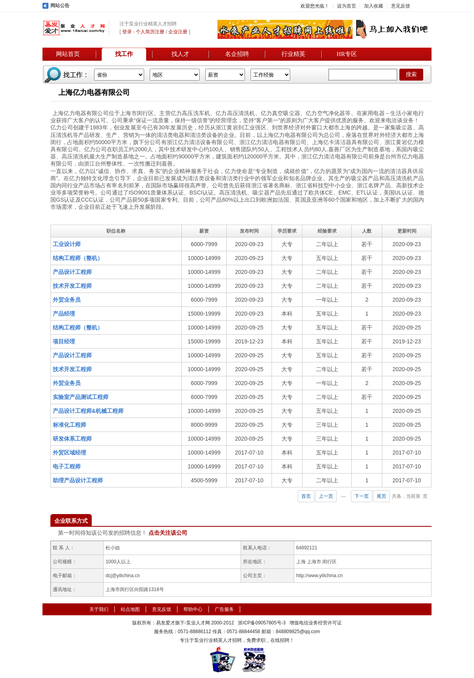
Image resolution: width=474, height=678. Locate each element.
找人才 (180, 54)
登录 (127, 32)
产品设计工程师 (72, 272)
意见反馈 (400, 6)
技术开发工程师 (72, 286)
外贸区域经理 (69, 452)
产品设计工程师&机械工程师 (88, 411)
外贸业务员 (67, 300)
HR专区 (347, 54)
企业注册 (177, 32)
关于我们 (98, 609)
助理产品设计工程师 (78, 480)
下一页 (362, 496)
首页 (306, 496)
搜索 (411, 74)
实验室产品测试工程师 (80, 397)
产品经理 (64, 313)
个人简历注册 (150, 32)
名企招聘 (237, 54)
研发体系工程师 (72, 438)
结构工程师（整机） (78, 258)
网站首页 (68, 54)
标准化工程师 (69, 425)
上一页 (326, 496)
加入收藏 (373, 6)
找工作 (124, 54)
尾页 (381, 496)
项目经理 (64, 341)
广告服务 (224, 609)
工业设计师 (67, 244)
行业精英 (293, 54)
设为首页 (346, 6)
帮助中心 (192, 609)
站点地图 (130, 609)
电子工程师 (67, 466)
